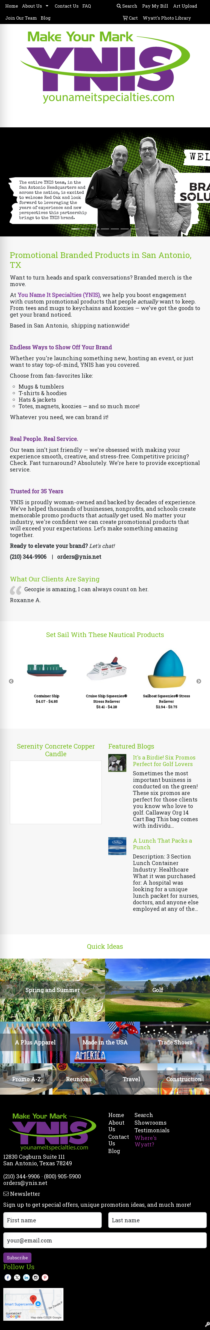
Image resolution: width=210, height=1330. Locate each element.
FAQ (86, 6)
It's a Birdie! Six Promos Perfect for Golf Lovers (164, 760)
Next (199, 681)
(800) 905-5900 (62, 1176)
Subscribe (17, 1257)
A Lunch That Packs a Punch (162, 844)
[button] (15, 181)
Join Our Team (21, 18)
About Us (32, 6)
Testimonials (144, 1130)
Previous (11, 681)
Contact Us (66, 6)
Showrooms (144, 1122)
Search (127, 6)
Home (11, 6)
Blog (46, 18)
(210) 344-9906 (21, 1176)
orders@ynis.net (25, 1182)
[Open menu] (199, 119)
